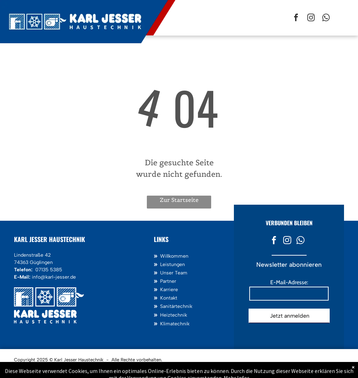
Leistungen (172, 264)
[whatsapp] (325, 18)
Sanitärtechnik (176, 306)
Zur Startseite (179, 199)
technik (178, 315)
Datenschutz (56, 368)
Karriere (169, 290)
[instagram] (310, 18)
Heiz (165, 315)
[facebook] (295, 18)
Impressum (27, 368)
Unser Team (173, 273)
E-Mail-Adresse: (289, 282)
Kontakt (168, 298)
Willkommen (174, 256)
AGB (80, 368)
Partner (168, 281)
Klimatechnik (174, 324)
